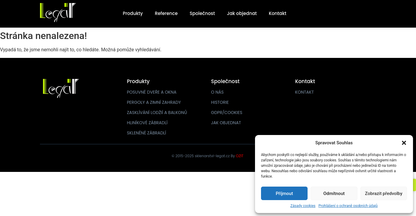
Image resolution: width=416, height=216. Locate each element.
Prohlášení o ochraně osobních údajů (348, 206)
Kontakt (277, 13)
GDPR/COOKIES (226, 113)
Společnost (202, 13)
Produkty (133, 13)
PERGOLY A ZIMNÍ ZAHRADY (154, 102)
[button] (404, 143)
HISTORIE (220, 102)
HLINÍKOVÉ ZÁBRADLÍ (147, 123)
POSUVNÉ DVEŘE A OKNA (152, 92)
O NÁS (217, 92)
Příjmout (284, 193)
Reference (166, 13)
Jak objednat (242, 13)
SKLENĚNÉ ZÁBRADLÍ (146, 133)
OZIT (239, 155)
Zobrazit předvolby (383, 193)
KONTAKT (304, 92)
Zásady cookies (302, 206)
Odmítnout (334, 193)
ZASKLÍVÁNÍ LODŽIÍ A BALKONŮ (157, 113)
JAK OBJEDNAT (226, 123)
